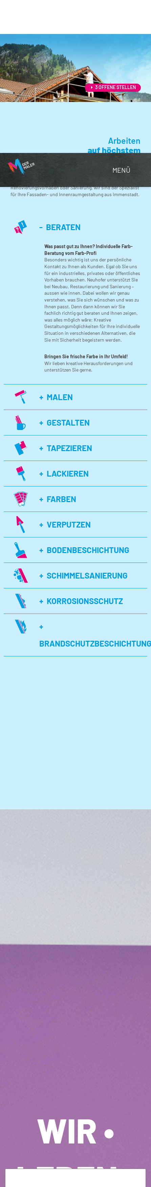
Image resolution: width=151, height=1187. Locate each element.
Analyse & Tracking (59, 1109)
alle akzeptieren (45, 1166)
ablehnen (34, 1155)
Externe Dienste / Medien (64, 1131)
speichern (74, 1155)
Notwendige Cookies (60, 1081)
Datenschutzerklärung (78, 1068)
